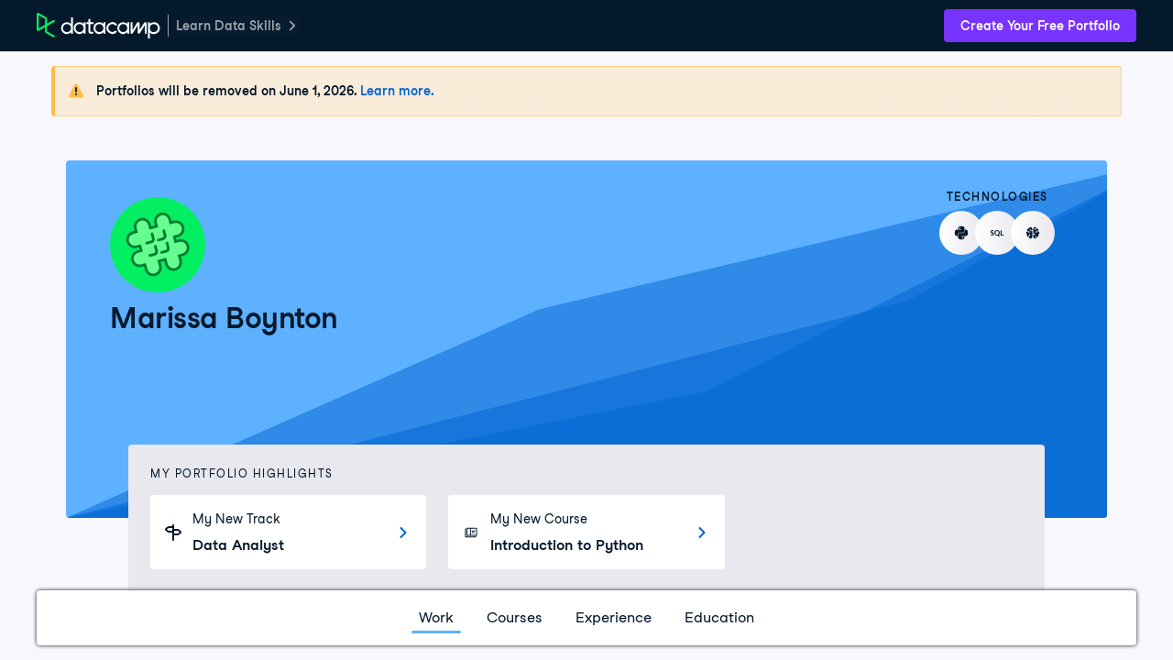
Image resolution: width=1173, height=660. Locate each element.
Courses (515, 617)
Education (719, 617)
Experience (614, 617)
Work (436, 617)
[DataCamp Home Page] (98, 25)
